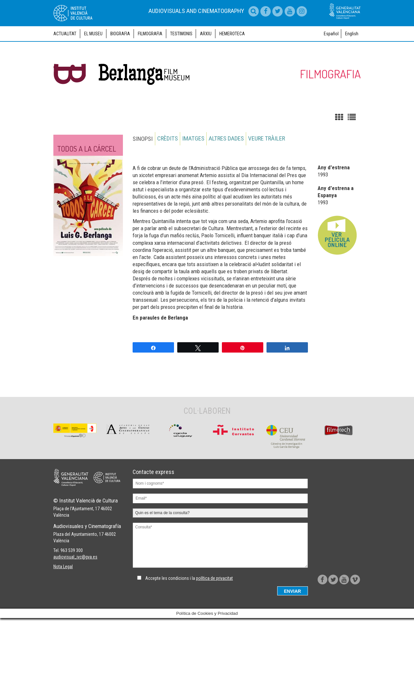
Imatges (194, 167)
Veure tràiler (267, 167)
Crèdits (168, 167)
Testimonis (181, 62)
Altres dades (227, 167)
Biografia (120, 62)
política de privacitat (214, 607)
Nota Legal (63, 626)
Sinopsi (143, 167)
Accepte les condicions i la (189, 607)
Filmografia (150, 62)
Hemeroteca (232, 62)
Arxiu (206, 62)
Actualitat (64, 62)
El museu (93, 62)
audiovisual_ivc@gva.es (75, 616)
